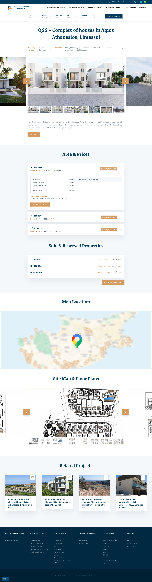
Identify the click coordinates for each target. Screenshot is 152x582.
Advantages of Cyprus (110, 540)
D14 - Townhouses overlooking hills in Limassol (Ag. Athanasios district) (131, 503)
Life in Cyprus (130, 8)
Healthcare (106, 558)
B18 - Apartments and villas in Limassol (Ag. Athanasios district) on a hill (20, 503)
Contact (142, 8)
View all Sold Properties (112, 282)
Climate (105, 543)
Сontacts (130, 540)
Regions (105, 549)
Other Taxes (58, 549)
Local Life (106, 546)
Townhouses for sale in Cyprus (39, 549)
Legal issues (58, 543)
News (104, 564)
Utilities (56, 555)
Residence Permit (84, 540)
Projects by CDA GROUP (56, 8)
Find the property (132, 546)
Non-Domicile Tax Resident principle (62, 561)
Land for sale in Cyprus (37, 552)
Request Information (40, 204)
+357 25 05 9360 (114, 2)
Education (106, 555)
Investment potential (109, 561)
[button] (26, 81)
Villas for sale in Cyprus (37, 546)
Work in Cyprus (83, 543)
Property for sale (35, 540)
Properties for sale (76, 8)
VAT (55, 546)
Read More (33, 134)
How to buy (57, 540)
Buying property (94, 8)
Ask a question (102, 2)
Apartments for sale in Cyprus (39, 543)
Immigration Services (113, 8)
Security (105, 552)
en (123, 2)
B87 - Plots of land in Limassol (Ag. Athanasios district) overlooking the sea (94, 503)
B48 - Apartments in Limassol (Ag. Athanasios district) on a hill (57, 502)
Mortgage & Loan (59, 552)
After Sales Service (60, 558)
